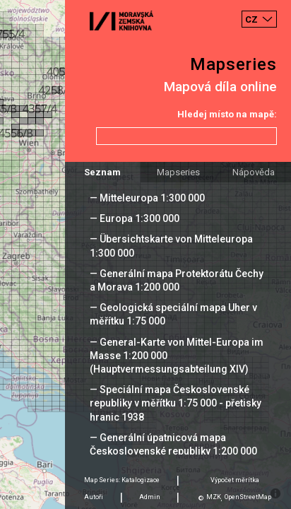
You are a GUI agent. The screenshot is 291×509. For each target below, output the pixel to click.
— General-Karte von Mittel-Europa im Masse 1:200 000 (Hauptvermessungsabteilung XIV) (176, 356)
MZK (213, 497)
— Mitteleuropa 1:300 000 (147, 198)
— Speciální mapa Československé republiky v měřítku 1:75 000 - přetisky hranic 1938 (175, 403)
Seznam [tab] (102, 172)
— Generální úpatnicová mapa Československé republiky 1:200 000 (173, 444)
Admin (149, 497)
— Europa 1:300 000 (134, 218)
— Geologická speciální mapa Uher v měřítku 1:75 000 (173, 314)
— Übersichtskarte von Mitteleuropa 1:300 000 (171, 245)
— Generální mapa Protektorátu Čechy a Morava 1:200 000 (176, 280)
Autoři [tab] (93, 497)
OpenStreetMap (248, 497)
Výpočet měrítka (234, 480)
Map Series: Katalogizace (122, 480)
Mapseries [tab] (178, 172)
